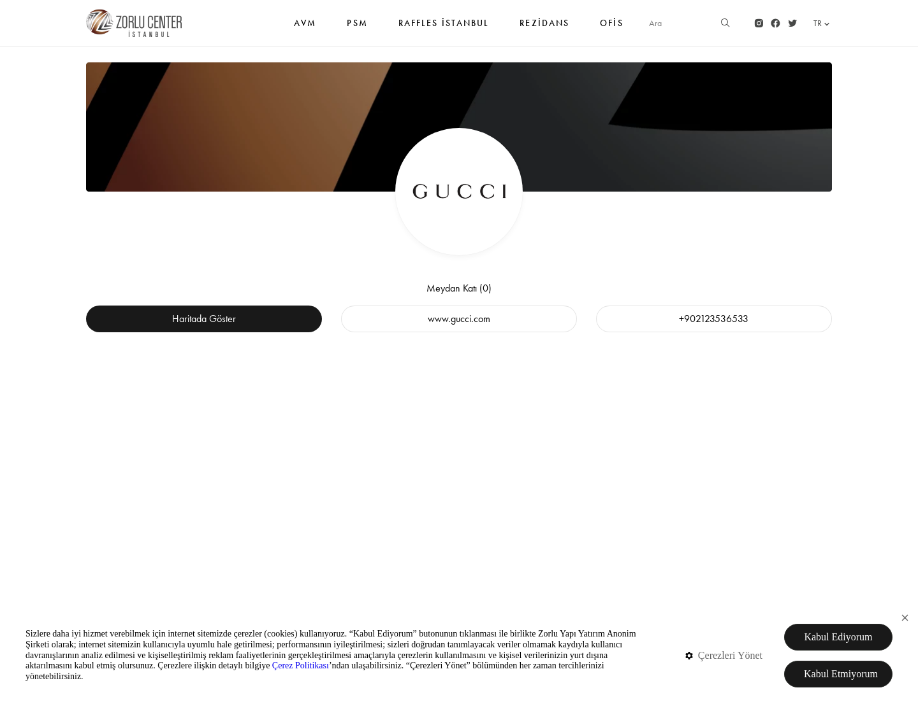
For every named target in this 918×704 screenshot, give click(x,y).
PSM (357, 29)
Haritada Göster (204, 318)
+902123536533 (713, 318)
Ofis (611, 29)
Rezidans (544, 29)
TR (822, 23)
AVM (305, 29)
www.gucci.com (459, 318)
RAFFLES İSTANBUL (444, 29)
